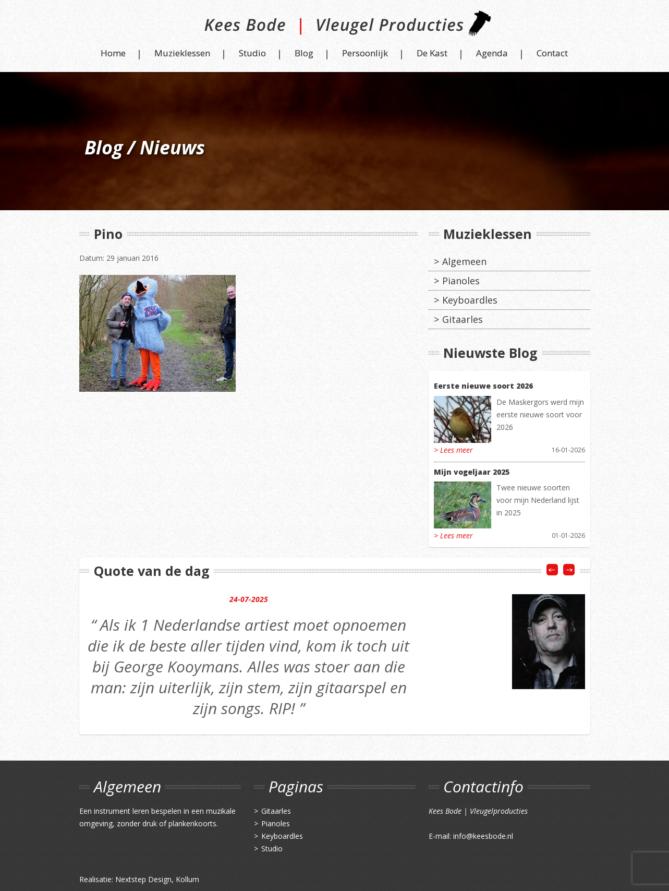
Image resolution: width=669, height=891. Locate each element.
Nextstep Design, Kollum (157, 879)
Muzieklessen (182, 53)
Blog (304, 53)
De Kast (432, 53)
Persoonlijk (365, 53)
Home (113, 53)
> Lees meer (453, 450)
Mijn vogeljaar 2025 (471, 472)
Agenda (492, 53)
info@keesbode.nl (483, 836)
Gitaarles (462, 319)
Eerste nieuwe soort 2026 (483, 386)
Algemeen (464, 261)
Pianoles (461, 280)
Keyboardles (469, 300)
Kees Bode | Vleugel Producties (334, 27)
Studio (252, 53)
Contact (552, 53)
